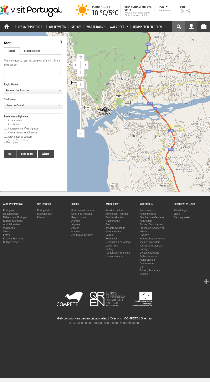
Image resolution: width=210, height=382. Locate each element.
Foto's (6, 235)
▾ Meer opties (11, 142)
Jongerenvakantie (115, 228)
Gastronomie (113, 220)
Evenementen (147, 263)
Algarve (75, 224)
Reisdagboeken (182, 217)
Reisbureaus (147, 210)
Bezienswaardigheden (16, 116)
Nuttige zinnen (11, 242)
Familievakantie (114, 217)
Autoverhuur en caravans (18, 136)
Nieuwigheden (45, 213)
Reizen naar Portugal (15, 217)
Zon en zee (112, 245)
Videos (7, 231)
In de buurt (27, 154)
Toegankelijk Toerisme (118, 252)
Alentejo (75, 220)
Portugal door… (46, 210)
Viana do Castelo (15, 105)
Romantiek (111, 238)
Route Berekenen (32, 51)
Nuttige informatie (13, 220)
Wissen (46, 154)
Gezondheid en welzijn (118, 242)
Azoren (75, 228)
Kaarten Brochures (13, 238)
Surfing (109, 249)
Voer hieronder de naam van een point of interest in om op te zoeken (32, 62)
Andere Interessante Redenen (20, 132)
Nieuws (41, 217)
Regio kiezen (11, 84)
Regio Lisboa (78, 217)
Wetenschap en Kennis (152, 238)
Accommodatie (13, 120)
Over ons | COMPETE (124, 318)
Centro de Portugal (81, 213)
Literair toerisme (114, 256)
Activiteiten (11, 124)
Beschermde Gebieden (152, 217)
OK (9, 154)
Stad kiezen (10, 99)
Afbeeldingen (181, 210)
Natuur (109, 235)
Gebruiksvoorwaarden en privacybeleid (82, 318)
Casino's (144, 235)
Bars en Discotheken (151, 224)
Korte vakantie (114, 231)
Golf (108, 224)
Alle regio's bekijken (82, 235)
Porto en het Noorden (18, 90)
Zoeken (12, 51)
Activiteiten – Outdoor (117, 213)
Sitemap (146, 318)
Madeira (75, 231)
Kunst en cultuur (115, 210)
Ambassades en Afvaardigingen (21, 128)
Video (177, 213)
